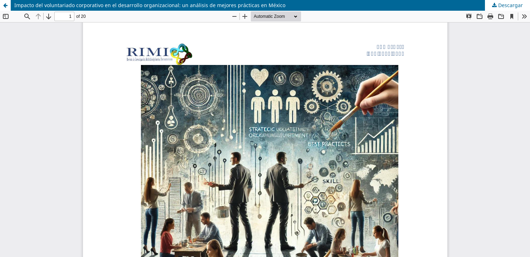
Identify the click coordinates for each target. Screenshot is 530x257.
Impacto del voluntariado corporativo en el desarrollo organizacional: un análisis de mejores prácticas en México (149, 5)
